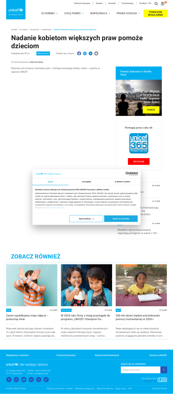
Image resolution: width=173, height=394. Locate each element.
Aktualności (35, 30)
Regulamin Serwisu (105, 389)
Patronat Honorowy (65, 355)
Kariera (99, 3)
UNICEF (14, 30)
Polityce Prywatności (54, 208)
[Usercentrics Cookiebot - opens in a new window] (127, 173)
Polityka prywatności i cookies (59, 389)
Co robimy (24, 30)
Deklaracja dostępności (85, 389)
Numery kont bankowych (107, 355)
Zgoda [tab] (50, 182)
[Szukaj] (156, 3)
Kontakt (112, 3)
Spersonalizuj (86, 218)
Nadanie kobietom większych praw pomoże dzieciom (75, 30)
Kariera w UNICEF (158, 355)
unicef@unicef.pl (41, 374)
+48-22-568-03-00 (42, 371)
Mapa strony (120, 389)
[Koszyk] (162, 3)
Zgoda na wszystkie (120, 218)
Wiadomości (47, 30)
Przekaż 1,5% (145, 3)
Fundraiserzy (128, 3)
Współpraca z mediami (17, 355)
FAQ (130, 389)
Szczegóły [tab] (86, 182)
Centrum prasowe (82, 3)
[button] (48, 13)
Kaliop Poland (161, 389)
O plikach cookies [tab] (122, 182)
